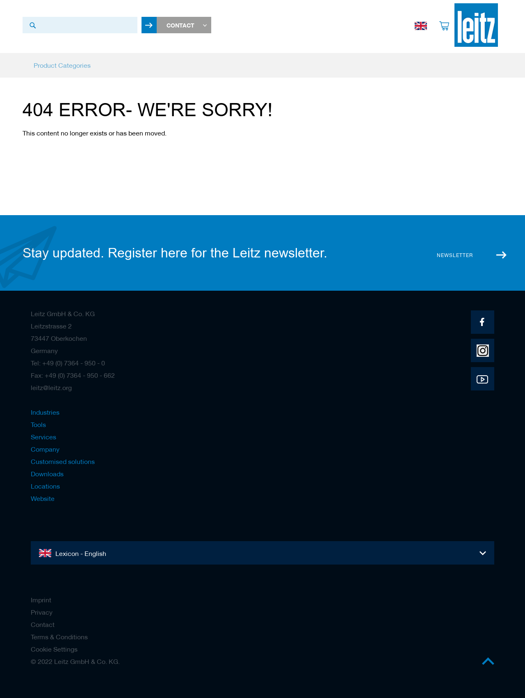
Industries (45, 412)
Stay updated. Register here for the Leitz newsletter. (175, 253)
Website (43, 498)
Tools (38, 424)
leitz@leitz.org (51, 387)
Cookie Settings (54, 649)
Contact (43, 624)
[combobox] (80, 25)
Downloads (47, 474)
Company (45, 449)
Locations (45, 486)
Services (43, 437)
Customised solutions (63, 461)
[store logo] (472, 25)
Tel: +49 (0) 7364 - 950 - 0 (68, 363)
